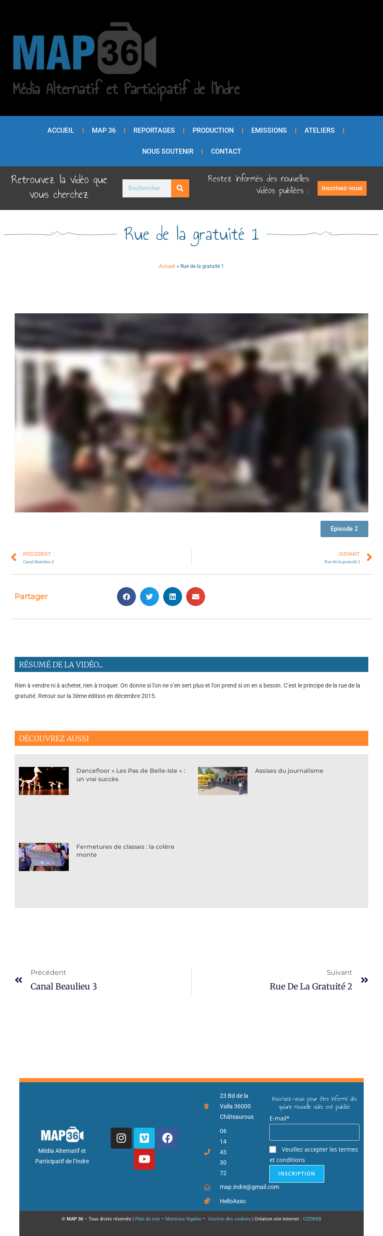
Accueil (60, 130)
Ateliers (320, 130)
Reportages (154, 130)
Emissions (269, 130)
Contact (226, 151)
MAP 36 (104, 130)
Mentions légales (183, 1219)
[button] (126, 596)
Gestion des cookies (229, 1219)
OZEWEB (312, 1219)
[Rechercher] (180, 188)
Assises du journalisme (289, 770)
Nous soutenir (167, 151)
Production (213, 130)
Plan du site (147, 1219)
